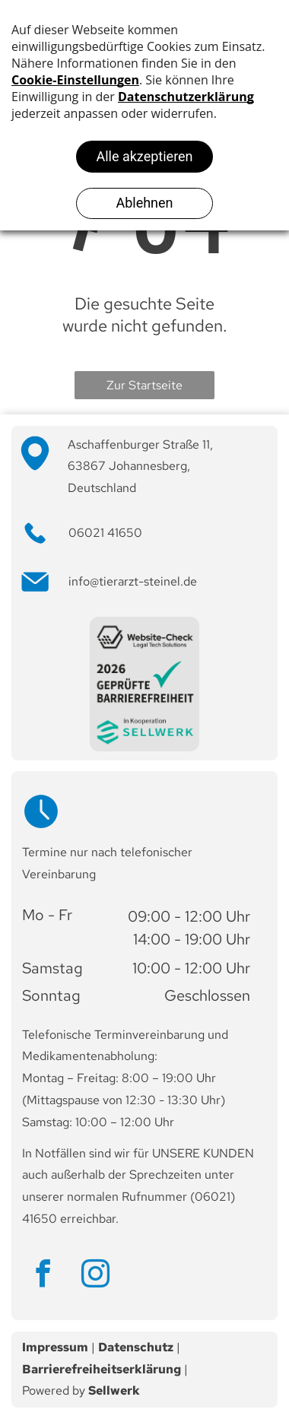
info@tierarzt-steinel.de (132, 581)
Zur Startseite (144, 385)
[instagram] (95, 1276)
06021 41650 (105, 533)
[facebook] (43, 1276)
